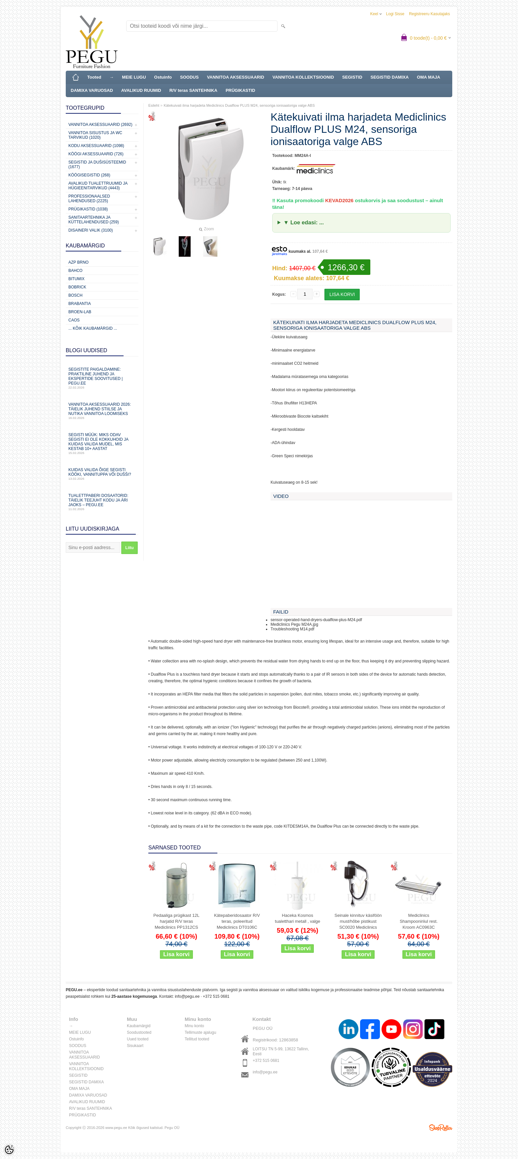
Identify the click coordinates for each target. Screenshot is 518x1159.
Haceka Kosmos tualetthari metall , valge (297, 918)
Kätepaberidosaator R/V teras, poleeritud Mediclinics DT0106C (237, 921)
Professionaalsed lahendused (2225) (89, 198)
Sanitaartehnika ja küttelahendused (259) (93, 219)
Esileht (153, 105)
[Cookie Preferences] (9, 1150)
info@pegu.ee (187, 996)
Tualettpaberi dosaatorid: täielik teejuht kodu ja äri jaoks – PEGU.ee (102, 502)
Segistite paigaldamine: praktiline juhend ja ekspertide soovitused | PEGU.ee (102, 378)
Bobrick (77, 287)
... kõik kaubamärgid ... (92, 328)
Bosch (75, 295)
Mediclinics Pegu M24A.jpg (294, 624)
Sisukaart (135, 1045)
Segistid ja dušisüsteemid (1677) (97, 164)
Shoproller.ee (440, 1127)
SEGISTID (352, 77)
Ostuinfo (163, 77)
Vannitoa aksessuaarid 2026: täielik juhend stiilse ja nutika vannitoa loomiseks (102, 411)
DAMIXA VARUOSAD (92, 90)
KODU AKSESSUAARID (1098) (96, 145)
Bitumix (76, 279)
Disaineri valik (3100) (90, 230)
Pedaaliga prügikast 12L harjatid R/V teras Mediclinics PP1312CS (176, 921)
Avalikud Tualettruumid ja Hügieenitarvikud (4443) (98, 185)
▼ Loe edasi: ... (303, 222)
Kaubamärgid (138, 1026)
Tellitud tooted (197, 1039)
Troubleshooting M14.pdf (292, 629)
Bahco (75, 270)
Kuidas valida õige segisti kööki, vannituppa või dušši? (102, 473)
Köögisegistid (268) (89, 175)
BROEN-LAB (79, 312)
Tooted (94, 77)
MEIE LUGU (134, 77)
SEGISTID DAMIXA (390, 77)
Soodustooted (139, 1032)
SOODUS (189, 77)
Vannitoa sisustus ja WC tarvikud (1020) (95, 135)
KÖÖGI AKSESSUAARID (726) (96, 154)
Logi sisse (395, 14)
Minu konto (194, 1026)
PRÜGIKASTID (240, 90)
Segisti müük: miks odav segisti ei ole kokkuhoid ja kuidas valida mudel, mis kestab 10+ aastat (102, 443)
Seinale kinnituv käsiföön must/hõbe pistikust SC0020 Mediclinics (358, 921)
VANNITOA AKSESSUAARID (235, 77)
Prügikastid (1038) (88, 209)
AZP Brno (78, 262)
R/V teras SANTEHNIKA (193, 90)
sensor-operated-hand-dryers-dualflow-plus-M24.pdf (316, 619)
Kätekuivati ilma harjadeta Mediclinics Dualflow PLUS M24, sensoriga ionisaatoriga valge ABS (239, 105)
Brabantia (79, 303)
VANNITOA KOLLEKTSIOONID (303, 77)
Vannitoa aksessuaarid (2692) (100, 124)
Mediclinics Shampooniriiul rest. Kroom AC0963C (419, 921)
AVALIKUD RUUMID (141, 90)
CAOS (74, 320)
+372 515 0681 (216, 996)
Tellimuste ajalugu (200, 1032)
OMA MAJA (428, 77)
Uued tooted (137, 1039)
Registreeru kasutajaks (429, 14)
